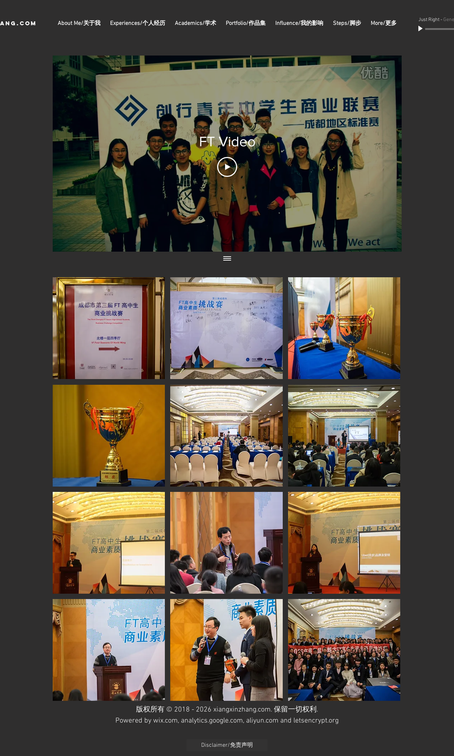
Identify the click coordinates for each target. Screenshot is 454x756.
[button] (109, 328)
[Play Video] (227, 167)
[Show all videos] (227, 259)
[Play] (421, 29)
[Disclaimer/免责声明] (227, 745)
